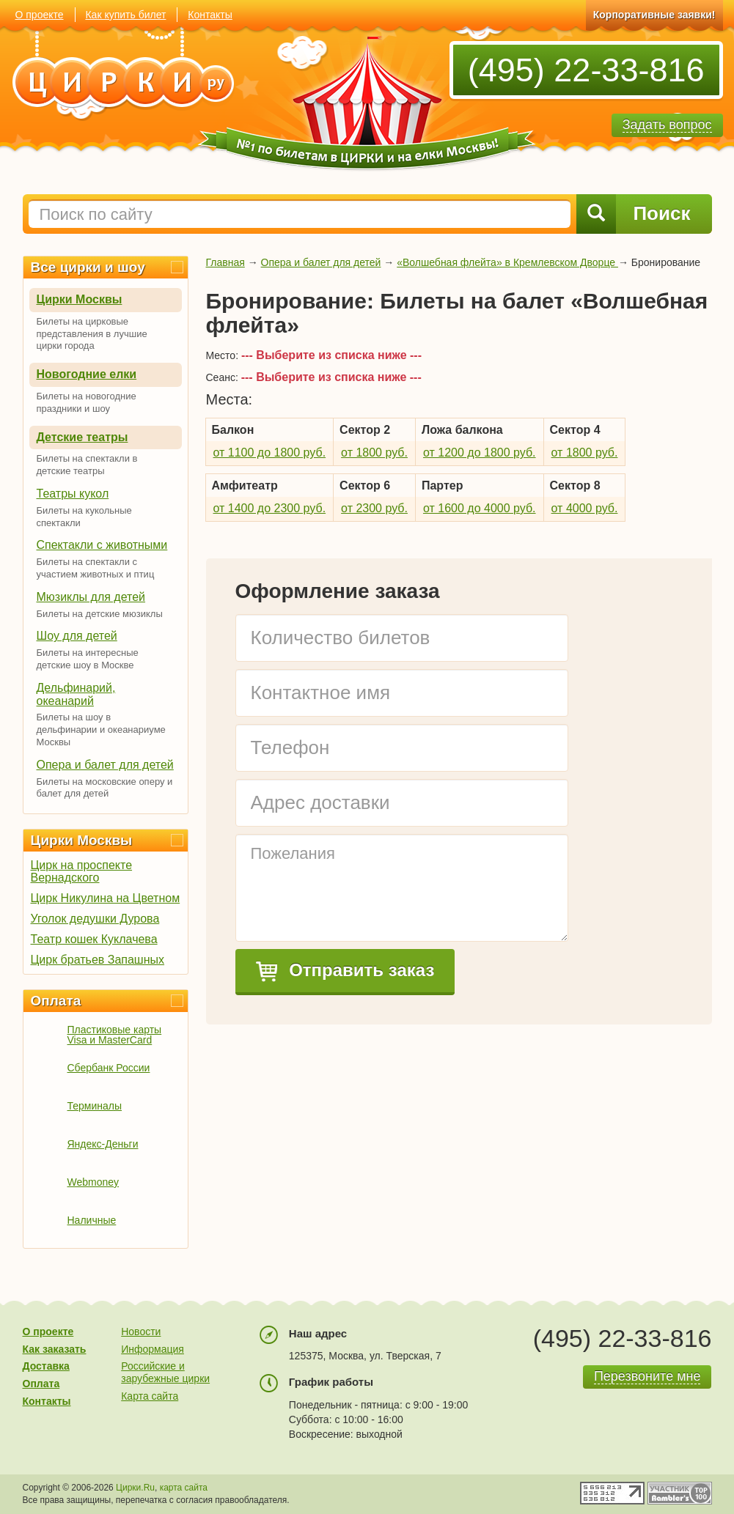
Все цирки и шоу (88, 267)
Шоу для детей (77, 635)
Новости (141, 1331)
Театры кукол (73, 493)
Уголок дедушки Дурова (95, 918)
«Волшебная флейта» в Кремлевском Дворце (507, 262)
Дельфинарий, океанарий (76, 694)
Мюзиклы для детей (91, 597)
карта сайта (184, 1487)
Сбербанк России (108, 1068)
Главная (225, 262)
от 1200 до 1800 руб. (479, 452)
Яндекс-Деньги (103, 1144)
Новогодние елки (87, 374)
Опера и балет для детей (105, 764)
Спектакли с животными (102, 545)
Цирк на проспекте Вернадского (82, 871)
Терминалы (94, 1106)
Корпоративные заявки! (654, 15)
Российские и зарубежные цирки (165, 1372)
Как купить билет (125, 15)
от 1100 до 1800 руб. (269, 452)
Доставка (46, 1366)
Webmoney (93, 1182)
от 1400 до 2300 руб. (269, 508)
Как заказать (55, 1349)
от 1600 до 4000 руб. (479, 508)
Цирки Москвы (79, 299)
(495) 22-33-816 (586, 70)
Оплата (56, 1001)
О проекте (39, 15)
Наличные (92, 1220)
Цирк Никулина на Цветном (105, 898)
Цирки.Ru (135, 1487)
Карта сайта (149, 1396)
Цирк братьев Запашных (98, 959)
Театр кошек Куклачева (94, 939)
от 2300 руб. (374, 508)
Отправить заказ (345, 971)
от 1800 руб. (374, 452)
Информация (152, 1349)
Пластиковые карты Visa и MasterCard (114, 1035)
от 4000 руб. (584, 508)
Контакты (210, 15)
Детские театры (82, 437)
